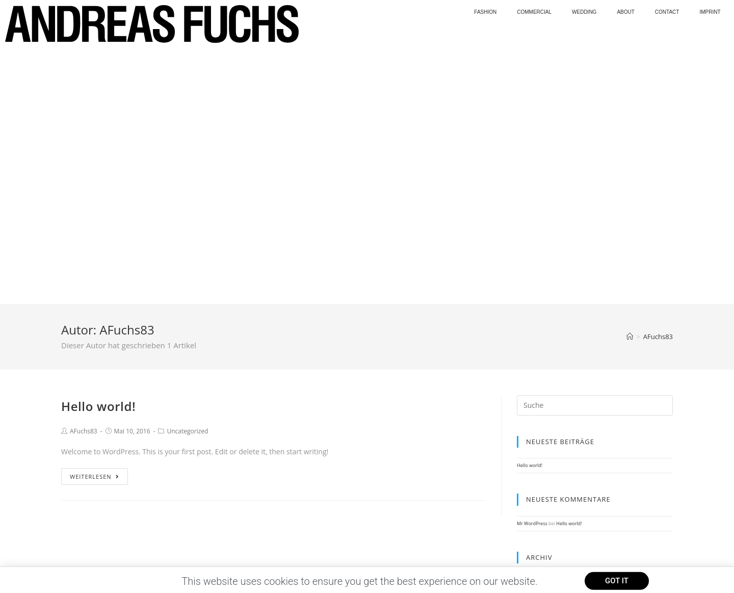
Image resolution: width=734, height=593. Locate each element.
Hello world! (98, 150)
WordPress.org (532, 462)
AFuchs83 (83, 175)
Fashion (485, 12)
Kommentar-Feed (535, 454)
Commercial (534, 12)
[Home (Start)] (629, 81)
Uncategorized (187, 175)
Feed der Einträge (536, 446)
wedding (584, 12)
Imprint (709, 12)
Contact (667, 12)
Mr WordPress (532, 267)
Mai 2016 (526, 325)
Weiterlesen (94, 220)
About (625, 12)
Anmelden (528, 437)
